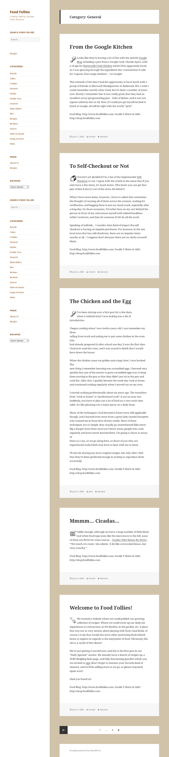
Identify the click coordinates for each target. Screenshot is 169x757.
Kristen (92, 136)
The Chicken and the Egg (100, 301)
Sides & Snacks (17, 133)
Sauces (13, 128)
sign (88, 663)
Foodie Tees (15, 98)
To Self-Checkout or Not (99, 166)
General (14, 103)
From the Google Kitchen (101, 46)
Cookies (13, 83)
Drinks (13, 93)
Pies (12, 113)
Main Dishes (16, 108)
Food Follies (20, 11)
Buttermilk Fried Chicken (97, 65)
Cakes (13, 78)
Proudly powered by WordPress (85, 750)
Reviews (14, 123)
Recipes (13, 53)
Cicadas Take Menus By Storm (129, 540)
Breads (13, 73)
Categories (16, 66)
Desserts (14, 88)
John (91, 491)
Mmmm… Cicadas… (94, 520)
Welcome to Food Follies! (101, 607)
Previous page (64, 730)
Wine (12, 143)
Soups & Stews (17, 138)
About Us (14, 163)
